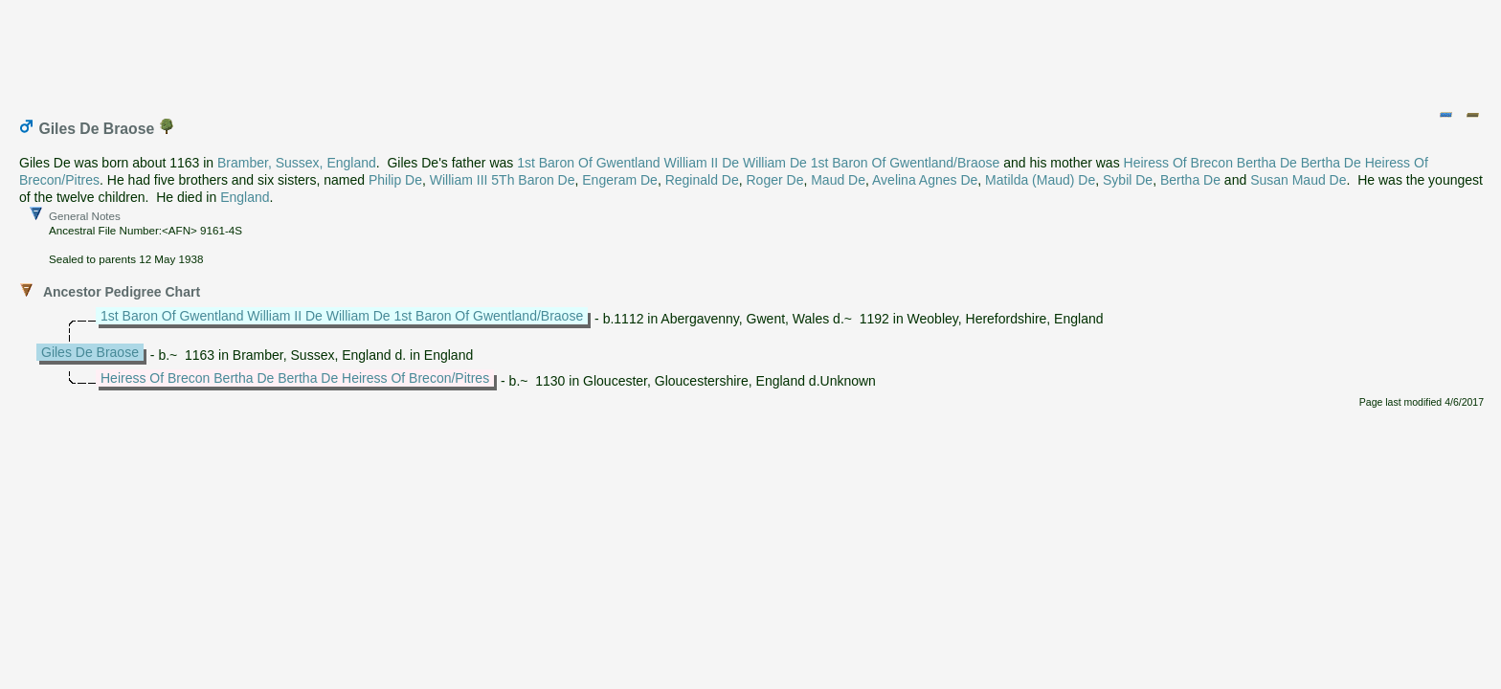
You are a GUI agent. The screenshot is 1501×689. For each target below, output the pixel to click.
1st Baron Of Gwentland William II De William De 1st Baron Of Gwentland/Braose (758, 162)
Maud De (838, 180)
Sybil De (1128, 180)
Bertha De (1190, 180)
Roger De (775, 180)
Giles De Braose (90, 352)
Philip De (395, 180)
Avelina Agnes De (924, 180)
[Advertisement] (751, 51)
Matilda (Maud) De (1040, 180)
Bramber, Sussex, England (296, 162)
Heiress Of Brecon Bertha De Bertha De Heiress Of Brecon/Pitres (295, 378)
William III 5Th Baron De (502, 180)
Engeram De (620, 180)
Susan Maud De (1298, 180)
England (244, 197)
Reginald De (702, 180)
